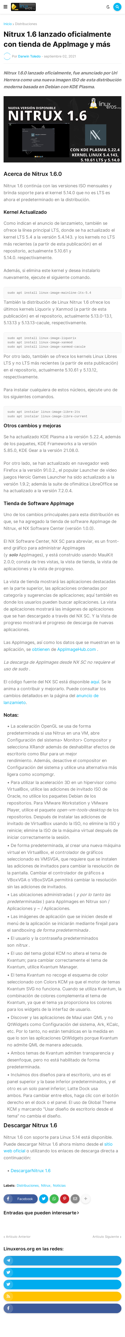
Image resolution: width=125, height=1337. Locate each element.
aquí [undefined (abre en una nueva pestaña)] (95, 681)
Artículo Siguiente (106, 1236)
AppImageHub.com (76, 649)
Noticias (59, 1185)
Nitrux (46, 1185)
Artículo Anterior (18, 1236)
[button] (5, 7)
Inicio (8, 24)
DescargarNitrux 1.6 (31, 1170)
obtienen (41, 649)
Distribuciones (26, 24)
